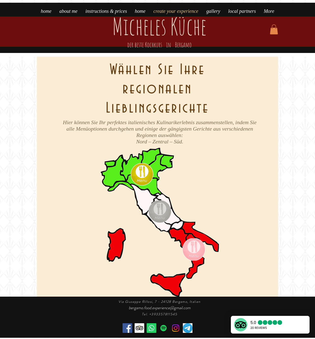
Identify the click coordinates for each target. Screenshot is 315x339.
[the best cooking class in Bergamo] (139, 328)
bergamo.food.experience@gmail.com (159, 308)
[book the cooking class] (151, 328)
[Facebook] (127, 328)
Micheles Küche (159, 32)
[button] (274, 29)
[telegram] (187, 328)
